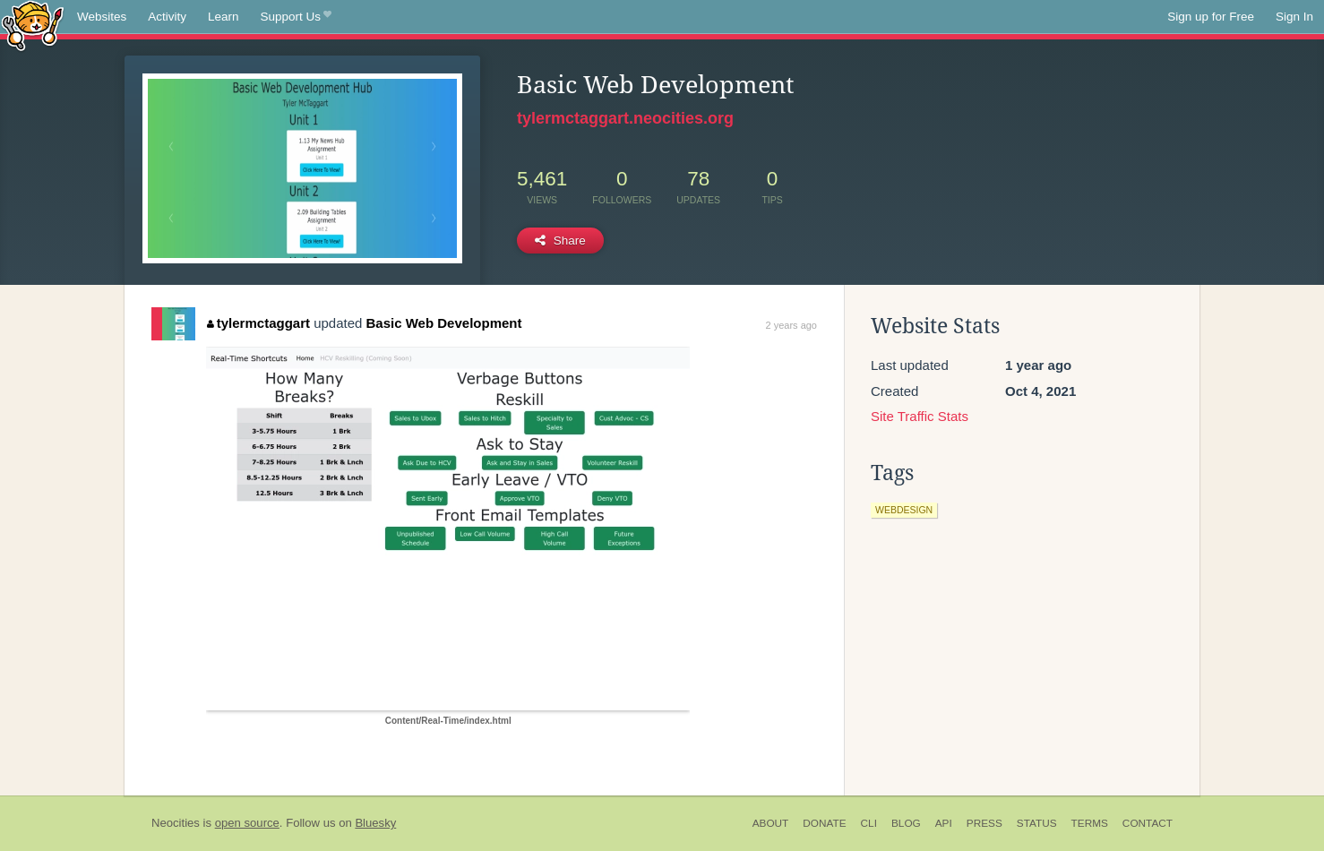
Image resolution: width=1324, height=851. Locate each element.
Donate (824, 823)
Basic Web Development (444, 323)
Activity (167, 16)
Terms (1089, 823)
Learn (223, 16)
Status (1037, 823)
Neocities (175, 823)
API (943, 823)
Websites (101, 16)
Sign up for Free (1210, 16)
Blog (906, 823)
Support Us (296, 17)
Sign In (1294, 16)
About (770, 823)
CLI (869, 823)
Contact (1147, 823)
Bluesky (375, 823)
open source (247, 823)
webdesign (904, 509)
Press (984, 823)
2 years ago (791, 325)
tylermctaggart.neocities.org (625, 118)
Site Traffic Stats (919, 416)
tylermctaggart (258, 323)
